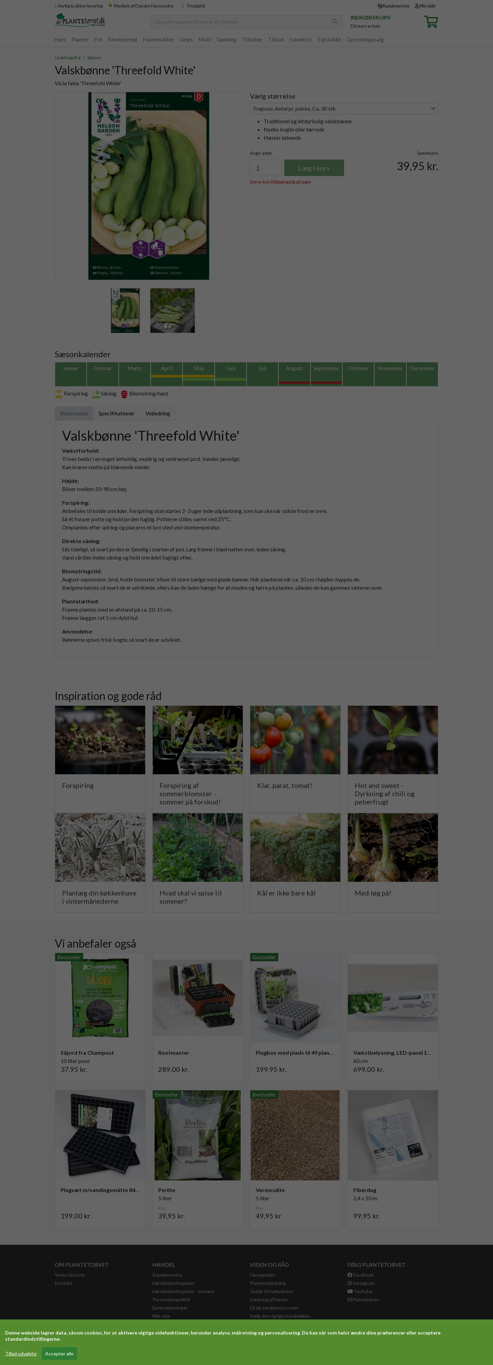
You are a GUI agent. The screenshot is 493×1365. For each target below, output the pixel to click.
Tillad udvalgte (21, 1353)
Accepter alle (59, 1353)
